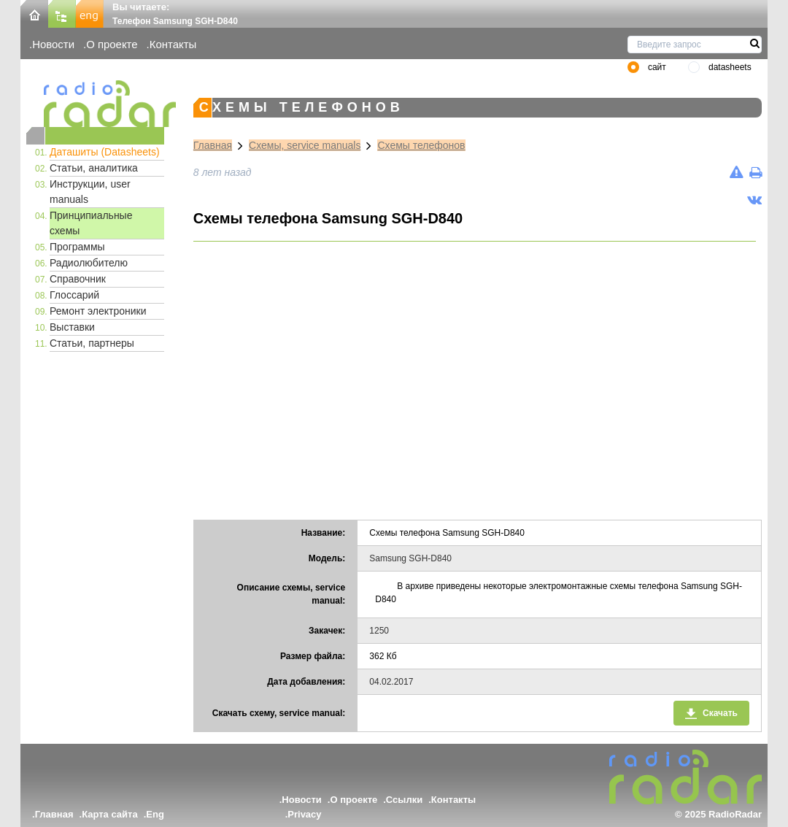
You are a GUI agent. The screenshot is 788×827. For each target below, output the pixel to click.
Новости (53, 44)
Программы (77, 247)
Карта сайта (110, 814)
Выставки (72, 327)
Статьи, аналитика (94, 168)
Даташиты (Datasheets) (105, 152)
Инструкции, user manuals (90, 191)
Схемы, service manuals (304, 145)
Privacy (304, 814)
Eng (155, 814)
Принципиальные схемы (91, 222)
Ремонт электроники (98, 311)
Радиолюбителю (89, 263)
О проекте (111, 44)
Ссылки (404, 799)
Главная (212, 145)
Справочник (78, 279)
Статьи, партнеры (92, 343)
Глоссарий (74, 295)
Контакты (173, 44)
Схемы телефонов (421, 145)
